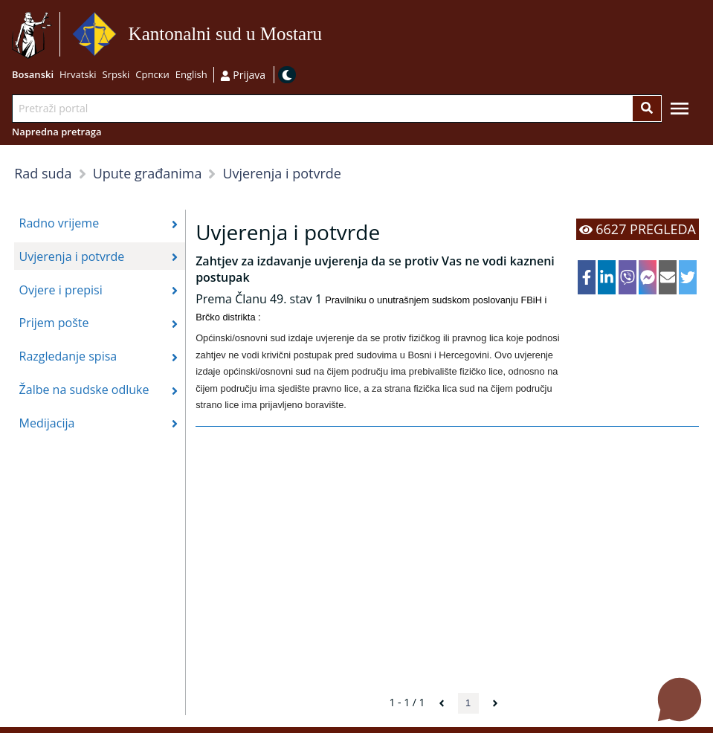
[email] (668, 277)
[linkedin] (607, 277)
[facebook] (587, 277)
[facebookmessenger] (647, 277)
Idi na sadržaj (326, 34)
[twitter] (688, 277)
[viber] (627, 277)
